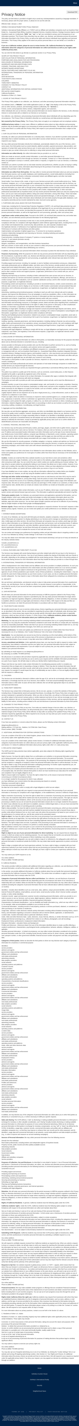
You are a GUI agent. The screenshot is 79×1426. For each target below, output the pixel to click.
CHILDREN (5, 81)
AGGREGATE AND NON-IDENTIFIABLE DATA (17, 64)
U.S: (9, 547)
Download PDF (72, 12)
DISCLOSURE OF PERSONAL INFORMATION (17, 62)
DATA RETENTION (8, 76)
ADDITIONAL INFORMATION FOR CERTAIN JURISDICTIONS (22, 89)
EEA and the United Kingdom (11, 91)
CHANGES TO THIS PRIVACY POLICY (14, 85)
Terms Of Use (18, 1411)
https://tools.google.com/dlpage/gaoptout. (32, 503)
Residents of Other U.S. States (11, 95)
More (75, 3)
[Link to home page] (2, 3)
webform (11, 858)
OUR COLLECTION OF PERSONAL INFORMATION (18, 58)
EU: (10, 545)
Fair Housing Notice (57, 1411)
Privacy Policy (36, 1411)
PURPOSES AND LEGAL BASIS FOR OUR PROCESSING (21, 60)
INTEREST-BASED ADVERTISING (13, 68)
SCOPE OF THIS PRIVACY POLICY (13, 56)
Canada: (10, 543)
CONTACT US (6, 87)
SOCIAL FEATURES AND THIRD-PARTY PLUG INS (18, 70)
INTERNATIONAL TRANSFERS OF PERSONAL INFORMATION (22, 72)
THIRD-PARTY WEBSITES (10, 83)
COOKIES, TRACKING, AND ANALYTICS (15, 66)
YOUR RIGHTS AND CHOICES (12, 79)
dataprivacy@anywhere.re (35, 651)
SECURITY (5, 74)
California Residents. (8, 93)
